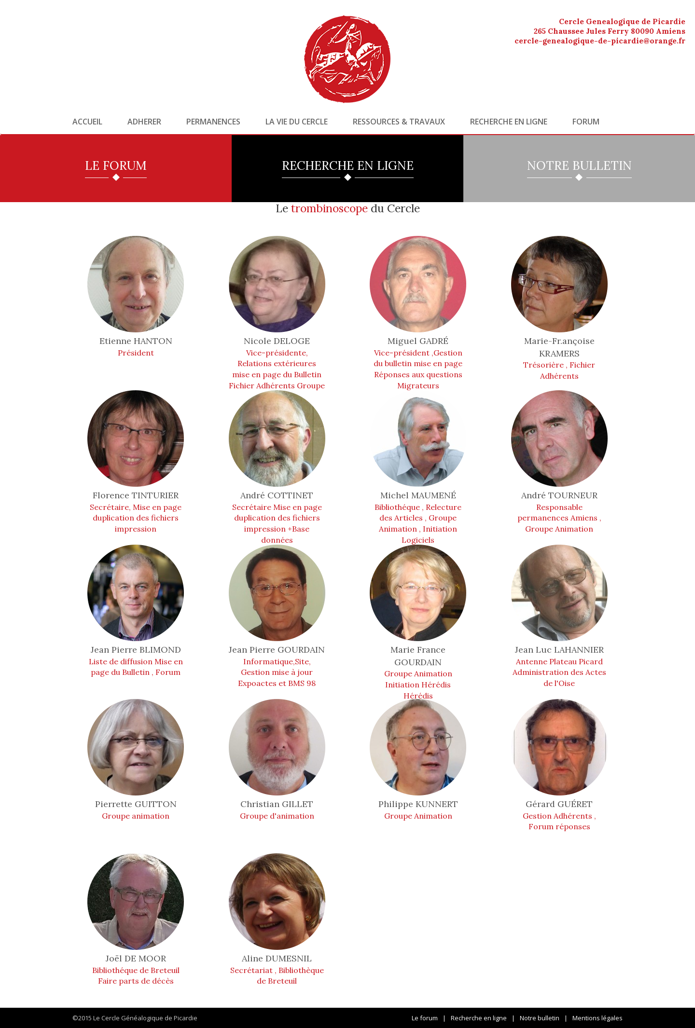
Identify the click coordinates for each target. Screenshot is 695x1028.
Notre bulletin (539, 1018)
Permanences (213, 121)
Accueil (87, 121)
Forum (585, 121)
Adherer (144, 121)
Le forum (425, 1018)
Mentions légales (597, 1018)
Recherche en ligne (508, 121)
